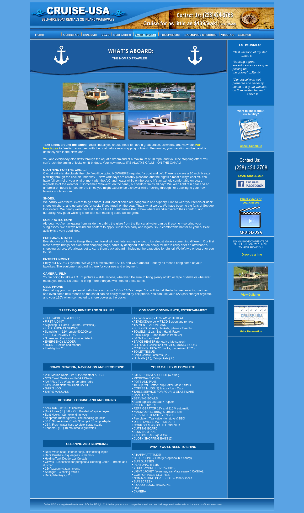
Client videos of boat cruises (250, 201)
